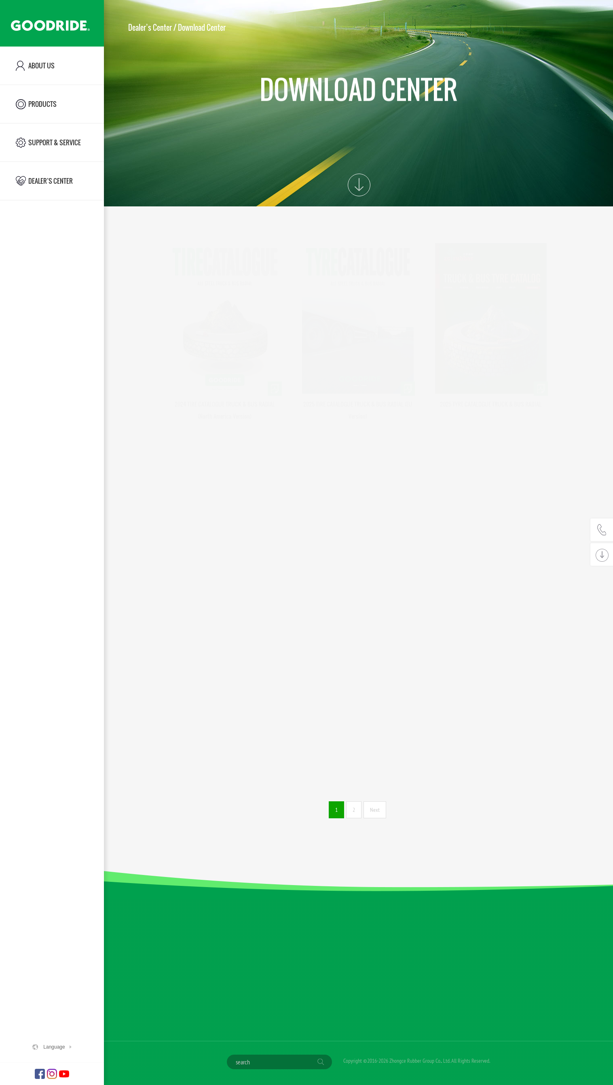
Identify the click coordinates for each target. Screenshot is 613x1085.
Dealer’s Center (150, 27)
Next (375, 809)
